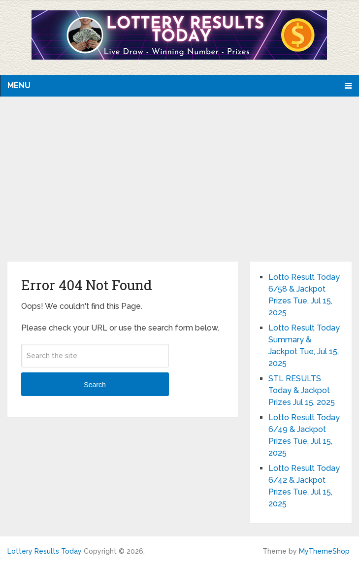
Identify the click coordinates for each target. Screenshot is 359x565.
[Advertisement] (179, 188)
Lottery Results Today (44, 551)
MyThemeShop (324, 551)
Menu (19, 85)
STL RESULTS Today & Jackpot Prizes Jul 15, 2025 (301, 390)
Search (94, 385)
